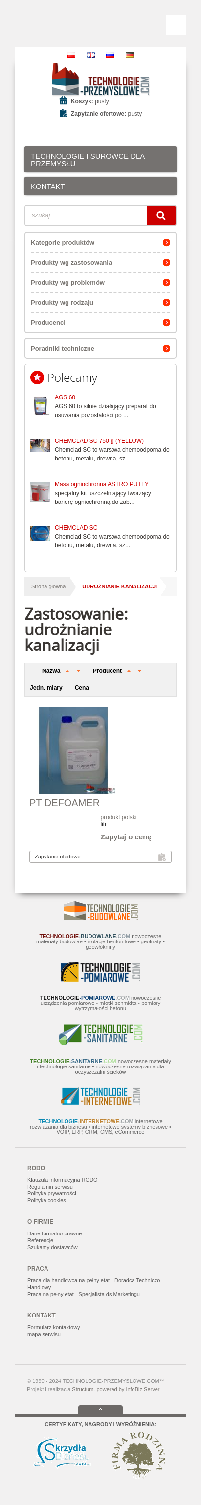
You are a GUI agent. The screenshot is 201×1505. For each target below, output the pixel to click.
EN (91, 55)
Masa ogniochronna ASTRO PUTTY (102, 484)
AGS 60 (65, 397)
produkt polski (119, 817)
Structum (82, 1389)
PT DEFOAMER (64, 802)
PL (71, 55)
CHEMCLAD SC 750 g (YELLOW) (99, 441)
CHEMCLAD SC (76, 527)
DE (129, 55)
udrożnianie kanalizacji (119, 586)
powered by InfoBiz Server (127, 1389)
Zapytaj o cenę (126, 837)
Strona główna (48, 586)
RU (110, 55)
